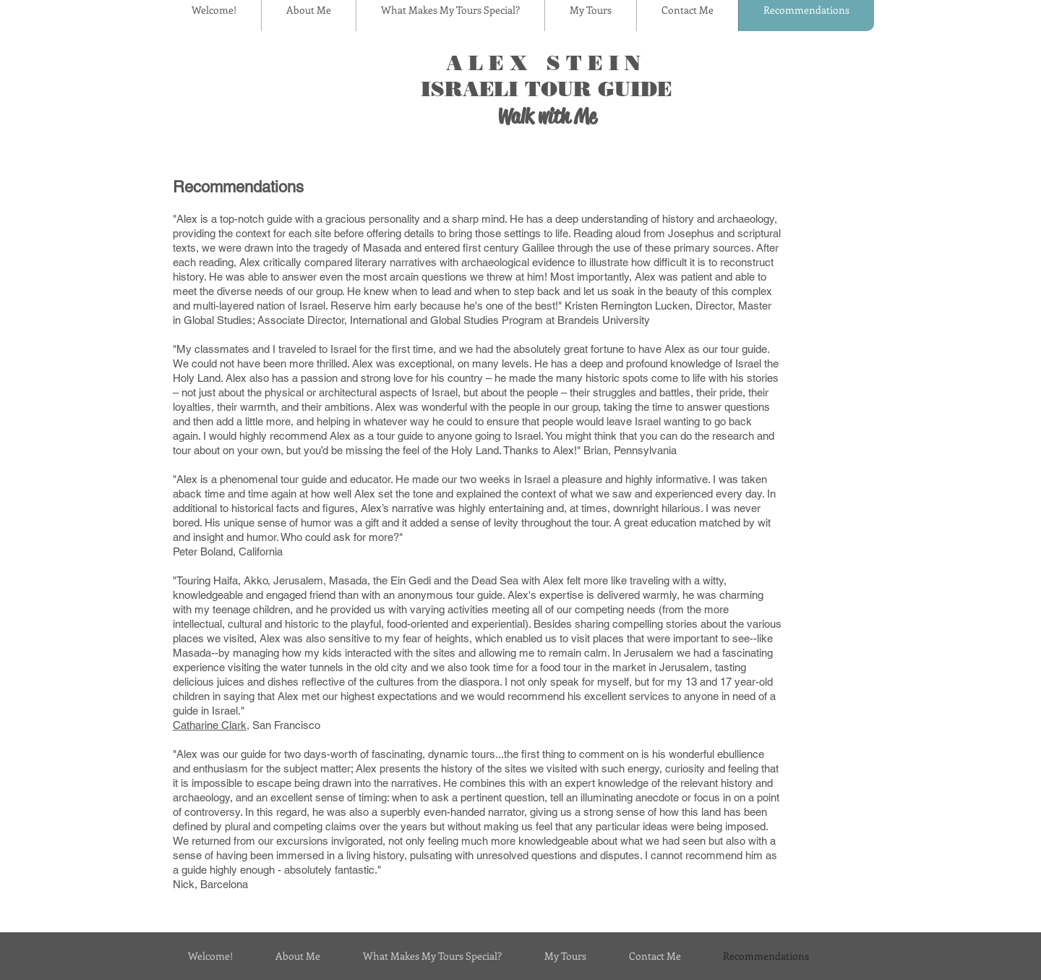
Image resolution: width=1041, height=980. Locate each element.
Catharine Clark (210, 725)
